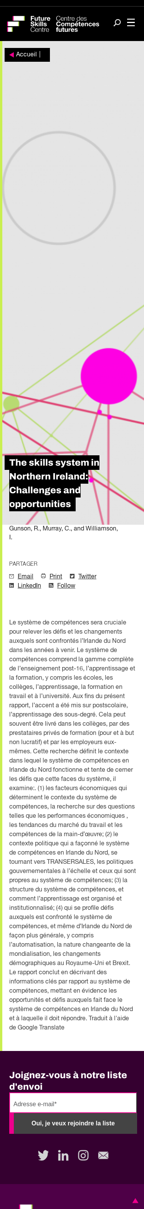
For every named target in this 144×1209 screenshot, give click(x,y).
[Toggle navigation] (131, 23)
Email (25, 577)
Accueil (26, 55)
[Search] (117, 23)
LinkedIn (29, 586)
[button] (134, 1200)
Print (56, 577)
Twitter (87, 577)
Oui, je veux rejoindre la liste (73, 1123)
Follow (66, 586)
